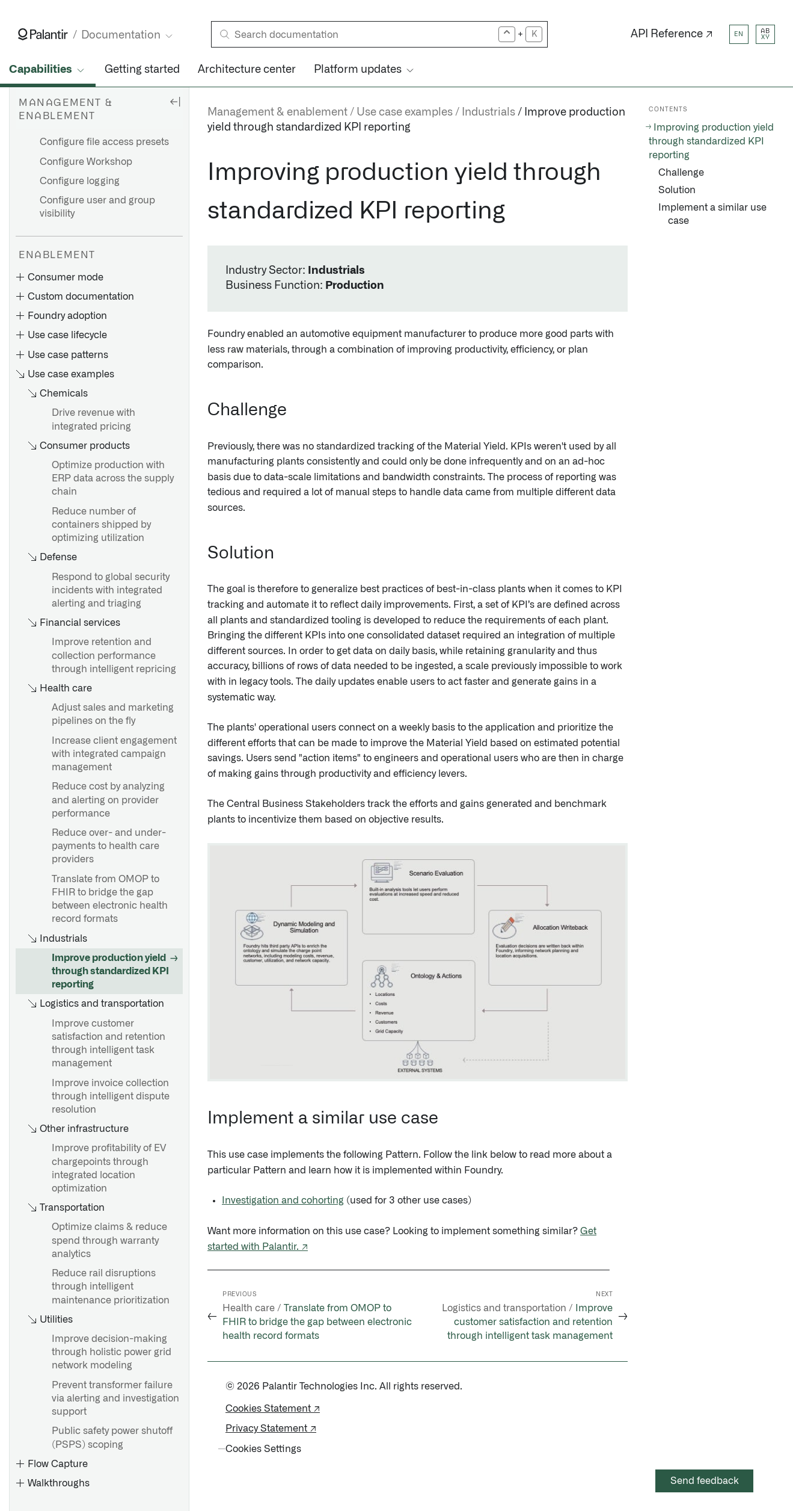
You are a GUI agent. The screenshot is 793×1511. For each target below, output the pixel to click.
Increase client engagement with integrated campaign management (114, 754)
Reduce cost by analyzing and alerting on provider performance (108, 800)
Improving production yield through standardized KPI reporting (711, 141)
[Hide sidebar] (175, 101)
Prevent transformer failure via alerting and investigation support (115, 1398)
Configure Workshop (86, 162)
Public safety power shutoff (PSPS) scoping (112, 1437)
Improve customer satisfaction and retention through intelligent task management (108, 1044)
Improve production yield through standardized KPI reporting (110, 971)
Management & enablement (277, 112)
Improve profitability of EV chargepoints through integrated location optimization (109, 1168)
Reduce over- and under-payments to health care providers (109, 846)
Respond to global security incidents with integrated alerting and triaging (111, 590)
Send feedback (704, 1481)
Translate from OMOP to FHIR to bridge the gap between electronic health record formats (110, 899)
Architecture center (247, 69)
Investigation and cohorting (283, 1200)
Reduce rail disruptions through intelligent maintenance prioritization (111, 1286)
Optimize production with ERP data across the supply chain (113, 478)
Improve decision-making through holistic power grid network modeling (111, 1352)
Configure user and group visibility (97, 207)
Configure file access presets (104, 142)
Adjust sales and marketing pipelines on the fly (113, 714)
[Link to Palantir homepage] (43, 34)
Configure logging (80, 181)
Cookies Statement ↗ (272, 1409)
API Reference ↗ (672, 34)
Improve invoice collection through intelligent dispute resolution (111, 1096)
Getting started (142, 69)
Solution (677, 190)
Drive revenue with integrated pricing (93, 419)
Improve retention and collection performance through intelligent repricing (114, 655)
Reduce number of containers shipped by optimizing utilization (101, 525)
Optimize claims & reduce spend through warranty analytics (109, 1240)
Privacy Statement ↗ (270, 1428)
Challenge (681, 173)
